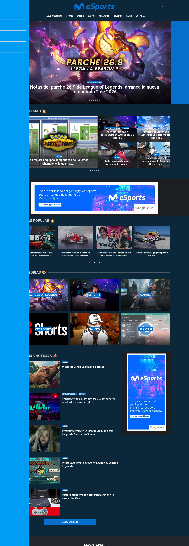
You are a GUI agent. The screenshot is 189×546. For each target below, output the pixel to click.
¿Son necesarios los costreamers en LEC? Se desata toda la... (117, 134)
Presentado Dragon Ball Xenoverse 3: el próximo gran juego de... (156, 134)
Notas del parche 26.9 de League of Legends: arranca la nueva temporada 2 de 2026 (94, 89)
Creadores (104, 16)
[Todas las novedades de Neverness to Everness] (117, 155)
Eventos (91, 16)
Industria (117, 16)
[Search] (163, 7)
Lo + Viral (140, 16)
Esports (69, 16)
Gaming (80, 16)
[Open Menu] (167, 7)
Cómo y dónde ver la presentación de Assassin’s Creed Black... (156, 161)
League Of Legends (53, 16)
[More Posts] (70, 522)
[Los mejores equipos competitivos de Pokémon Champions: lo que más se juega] (58, 142)
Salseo (129, 16)
